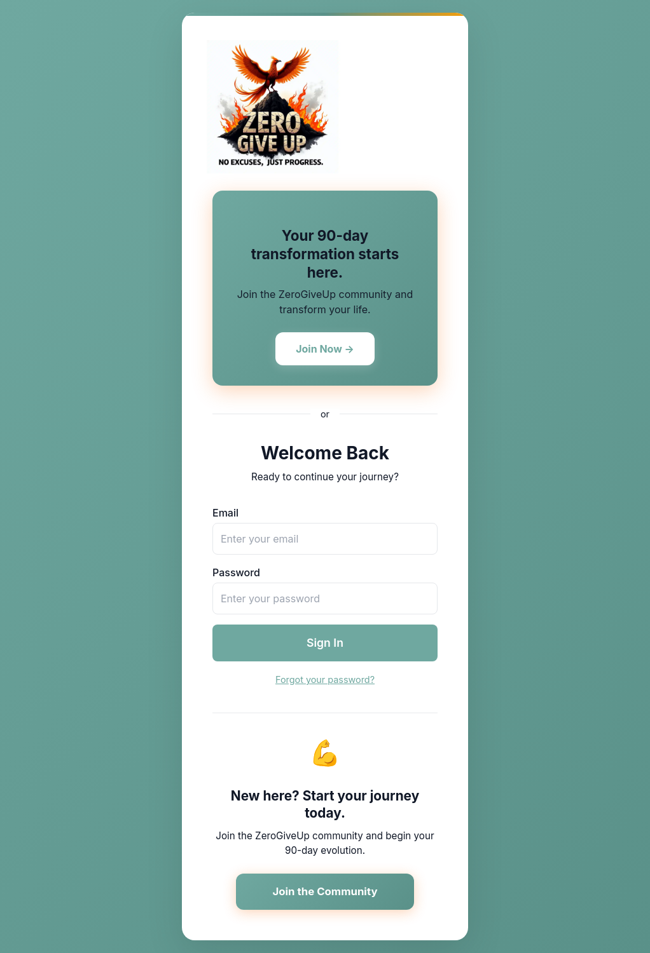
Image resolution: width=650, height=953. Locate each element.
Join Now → (325, 348)
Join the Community (324, 891)
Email (225, 512)
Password (236, 572)
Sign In (325, 642)
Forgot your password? (325, 679)
